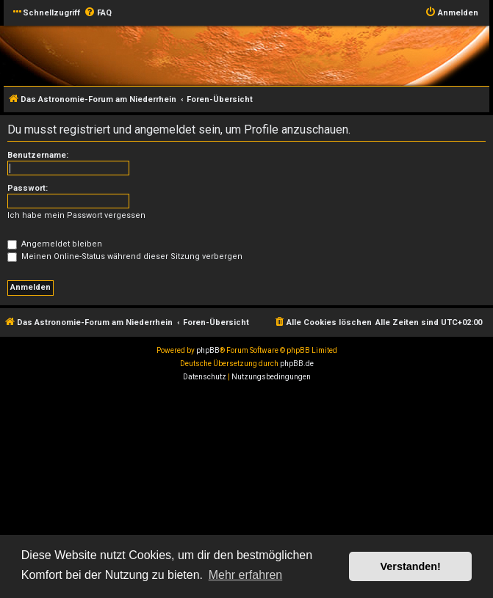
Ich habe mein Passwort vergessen (76, 215)
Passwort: (27, 188)
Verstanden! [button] (411, 566)
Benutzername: (37, 155)
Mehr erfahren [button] (246, 575)
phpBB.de (297, 364)
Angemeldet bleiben (54, 244)
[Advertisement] (246, 494)
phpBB (208, 350)
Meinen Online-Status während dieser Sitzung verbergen (124, 256)
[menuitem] (98, 13)
